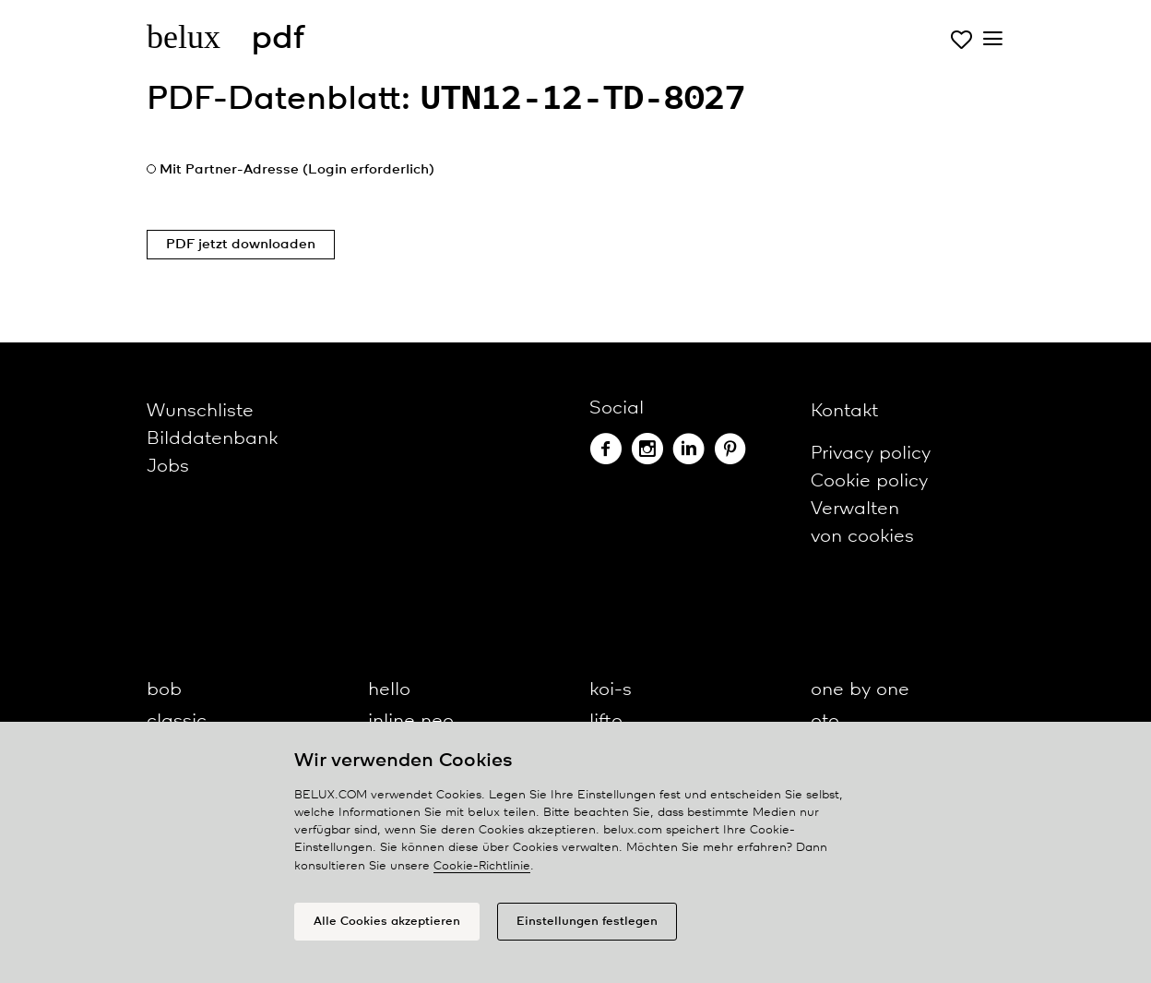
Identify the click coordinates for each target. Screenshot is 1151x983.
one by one (860, 690)
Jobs (168, 466)
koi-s (610, 690)
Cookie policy (869, 481)
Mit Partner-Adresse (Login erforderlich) (297, 169)
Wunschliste (200, 411)
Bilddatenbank (212, 439)
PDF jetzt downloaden (240, 244)
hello (389, 690)
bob (164, 690)
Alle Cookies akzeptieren (387, 922)
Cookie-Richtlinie (481, 866)
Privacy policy (871, 453)
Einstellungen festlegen (587, 922)
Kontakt (844, 411)
